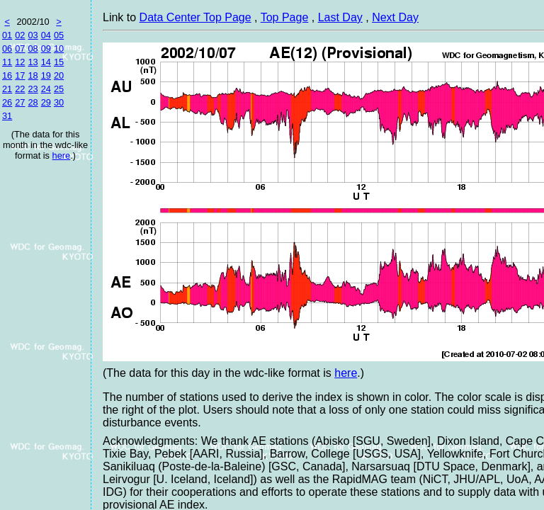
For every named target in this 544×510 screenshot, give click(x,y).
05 (59, 35)
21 (7, 89)
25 (59, 89)
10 (59, 48)
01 (7, 35)
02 (20, 35)
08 (33, 48)
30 (59, 102)
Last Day (340, 17)
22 (20, 89)
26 (7, 102)
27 (20, 102)
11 (7, 62)
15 (59, 62)
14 (46, 62)
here (61, 155)
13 (33, 62)
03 (33, 35)
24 (46, 89)
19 (46, 75)
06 (7, 48)
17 (20, 75)
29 (46, 102)
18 (33, 75)
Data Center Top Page (195, 17)
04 (46, 35)
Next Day (395, 17)
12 (20, 62)
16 (7, 75)
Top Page (285, 17)
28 (33, 102)
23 (33, 89)
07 (20, 48)
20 (59, 75)
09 (46, 48)
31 (7, 115)
